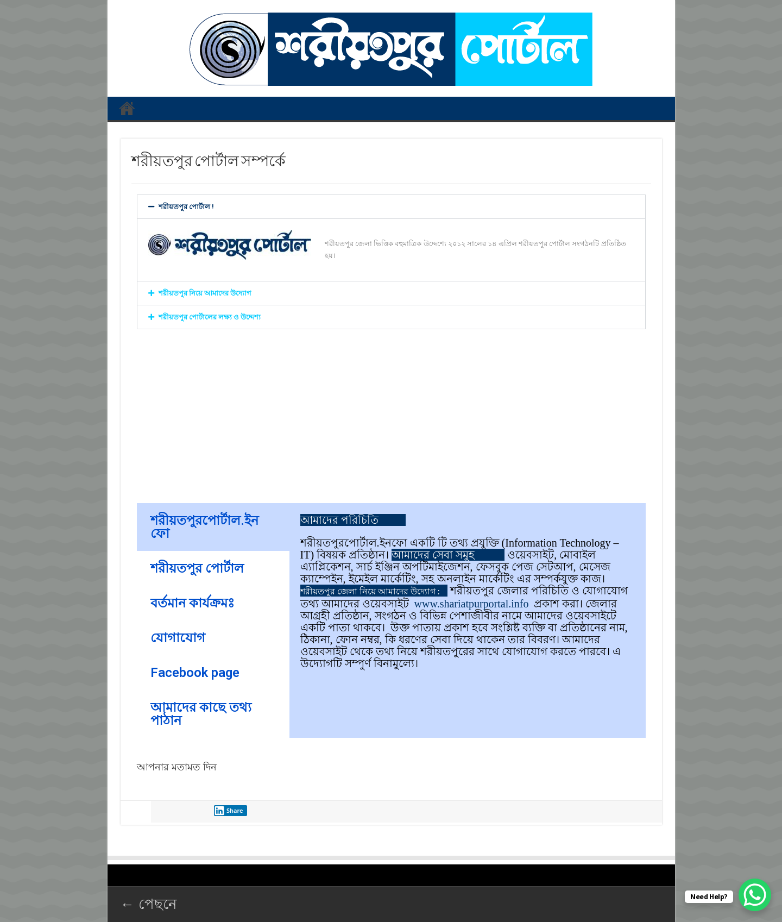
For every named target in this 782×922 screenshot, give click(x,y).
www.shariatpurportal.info (471, 604)
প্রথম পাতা (127, 108)
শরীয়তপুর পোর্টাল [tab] (197, 568)
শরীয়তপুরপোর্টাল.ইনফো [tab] (204, 527)
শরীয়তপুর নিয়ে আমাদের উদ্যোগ (205, 293)
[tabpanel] (467, 591)
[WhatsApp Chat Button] (755, 895)
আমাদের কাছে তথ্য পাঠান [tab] (200, 714)
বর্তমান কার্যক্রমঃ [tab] (192, 603)
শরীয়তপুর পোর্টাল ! (186, 207)
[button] (391, 206)
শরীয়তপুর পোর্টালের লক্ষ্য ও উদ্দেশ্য (210, 317)
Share (228, 810)
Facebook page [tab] (194, 672)
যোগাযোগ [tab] (177, 637)
